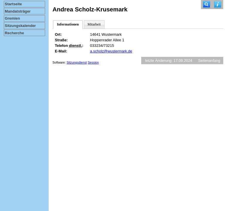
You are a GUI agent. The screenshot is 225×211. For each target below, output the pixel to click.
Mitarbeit (94, 24)
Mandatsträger (17, 11)
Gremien (12, 18)
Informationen (68, 24)
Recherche (14, 33)
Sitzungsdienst (77, 62)
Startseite (13, 4)
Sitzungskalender (20, 25)
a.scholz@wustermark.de (111, 51)
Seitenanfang (209, 60)
